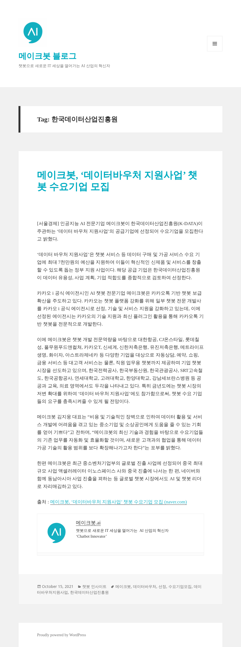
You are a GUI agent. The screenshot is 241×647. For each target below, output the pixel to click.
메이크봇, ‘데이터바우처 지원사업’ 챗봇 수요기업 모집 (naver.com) (118, 502)
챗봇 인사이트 (94, 586)
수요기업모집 (180, 586)
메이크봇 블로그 (47, 56)
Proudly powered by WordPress (61, 635)
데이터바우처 (144, 586)
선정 (162, 586)
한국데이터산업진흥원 (89, 592)
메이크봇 (123, 586)
